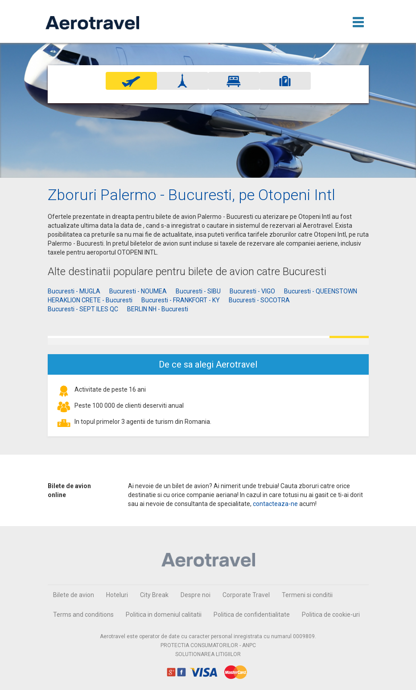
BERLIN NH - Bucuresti (157, 309)
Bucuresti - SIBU (198, 291)
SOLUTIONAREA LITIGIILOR (208, 654)
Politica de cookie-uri (331, 614)
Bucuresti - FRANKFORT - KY (180, 300)
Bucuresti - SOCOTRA (259, 300)
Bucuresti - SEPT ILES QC (83, 309)
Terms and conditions (83, 614)
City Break (154, 594)
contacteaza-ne (275, 503)
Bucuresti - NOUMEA (138, 291)
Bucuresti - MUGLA (74, 291)
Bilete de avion (73, 594)
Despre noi (195, 594)
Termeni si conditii (307, 594)
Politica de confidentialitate (252, 614)
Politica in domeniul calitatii (164, 614)
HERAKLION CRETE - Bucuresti (90, 300)
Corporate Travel (246, 594)
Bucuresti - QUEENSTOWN (320, 291)
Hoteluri (117, 594)
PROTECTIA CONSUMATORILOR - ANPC (208, 645)
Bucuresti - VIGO (252, 291)
